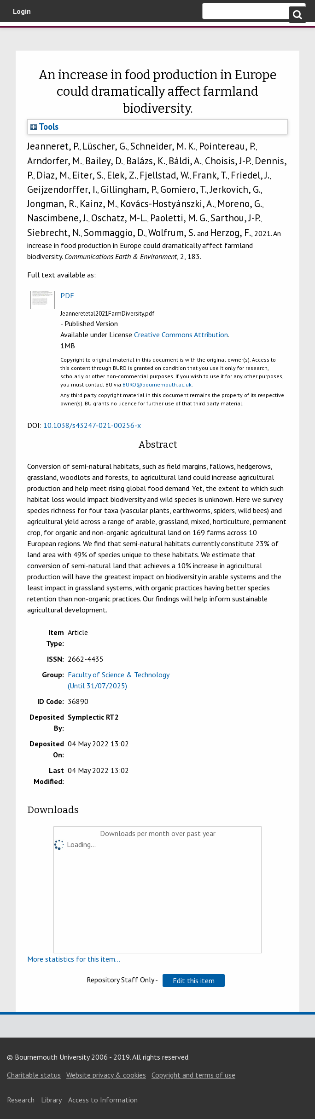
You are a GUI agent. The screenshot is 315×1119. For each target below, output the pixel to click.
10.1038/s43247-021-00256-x (92, 425)
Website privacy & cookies (106, 1074)
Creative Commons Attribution (181, 334)
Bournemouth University (55, 38)
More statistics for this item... (73, 958)
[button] (194, 980)
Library (51, 1099)
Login (22, 11)
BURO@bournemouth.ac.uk (157, 384)
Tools (44, 126)
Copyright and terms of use (193, 1074)
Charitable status (34, 1074)
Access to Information (103, 1099)
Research (21, 1099)
